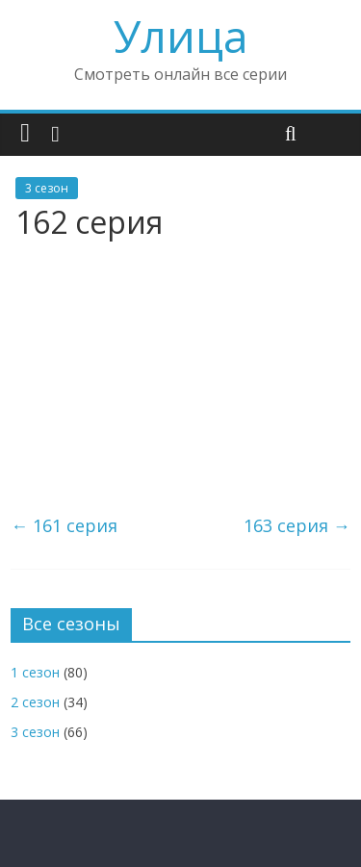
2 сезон (35, 702)
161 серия (64, 525)
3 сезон (46, 188)
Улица (181, 35)
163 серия (297, 525)
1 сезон (35, 672)
